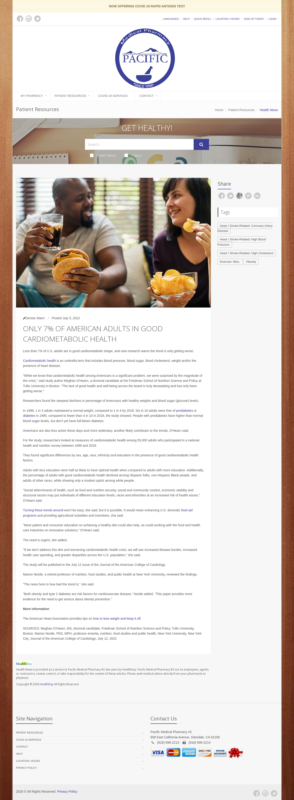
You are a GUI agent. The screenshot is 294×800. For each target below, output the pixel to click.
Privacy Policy (26, 767)
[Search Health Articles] (139, 144)
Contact (146, 96)
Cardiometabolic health (39, 361)
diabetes (29, 415)
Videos (132, 155)
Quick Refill (202, 18)
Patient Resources (71, 96)
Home (219, 110)
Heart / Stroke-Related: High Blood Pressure (242, 242)
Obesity (251, 261)
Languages (171, 18)
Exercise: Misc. (230, 261)
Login (272, 18)
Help (186, 18)
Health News (103, 155)
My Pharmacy (32, 96)
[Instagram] (265, 793)
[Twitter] (274, 793)
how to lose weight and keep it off (117, 618)
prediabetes (184, 410)
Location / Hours (228, 18)
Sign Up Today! (254, 18)
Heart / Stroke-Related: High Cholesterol (247, 253)
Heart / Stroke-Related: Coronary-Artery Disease (245, 228)
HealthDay (46, 684)
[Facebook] (256, 793)
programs (30, 515)
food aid (187, 510)
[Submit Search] (201, 144)
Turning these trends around (43, 510)
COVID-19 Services (113, 96)
